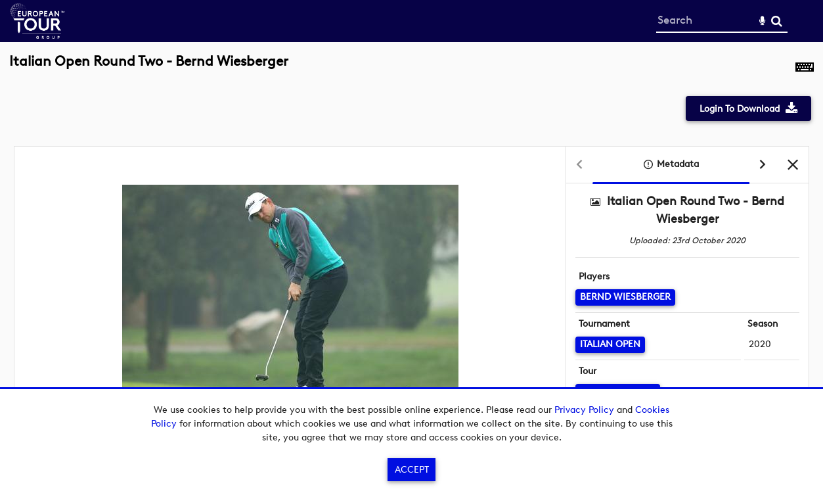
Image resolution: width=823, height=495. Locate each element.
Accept (412, 469)
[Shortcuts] (804, 68)
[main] (411, 250)
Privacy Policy (584, 409)
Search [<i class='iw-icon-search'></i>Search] (776, 20)
